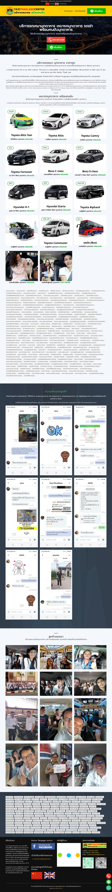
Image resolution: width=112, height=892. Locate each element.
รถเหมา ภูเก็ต (64, 804)
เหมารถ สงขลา (83, 825)
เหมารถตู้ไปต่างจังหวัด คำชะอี (93, 352)
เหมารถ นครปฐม (63, 818)
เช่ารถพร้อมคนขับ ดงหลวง (65, 335)
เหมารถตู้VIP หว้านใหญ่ (75, 364)
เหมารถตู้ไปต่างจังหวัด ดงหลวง (88, 342)
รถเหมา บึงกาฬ (47, 801)
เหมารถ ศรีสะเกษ (64, 825)
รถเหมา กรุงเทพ (18, 797)
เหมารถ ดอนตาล (35, 324)
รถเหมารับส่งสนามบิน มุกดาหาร (72, 293)
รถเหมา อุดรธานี (82, 811)
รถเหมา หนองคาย (29, 811)
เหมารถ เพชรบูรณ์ (59, 832)
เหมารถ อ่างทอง (61, 830)
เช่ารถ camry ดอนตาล (96, 331)
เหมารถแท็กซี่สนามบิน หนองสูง (53, 368)
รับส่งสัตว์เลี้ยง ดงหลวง (24, 338)
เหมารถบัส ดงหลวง (85, 340)
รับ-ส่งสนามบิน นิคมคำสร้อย (49, 317)
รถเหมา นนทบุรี (10, 801)
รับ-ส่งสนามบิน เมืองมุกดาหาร (13, 305)
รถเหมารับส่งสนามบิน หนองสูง (70, 368)
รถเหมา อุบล (19, 813)
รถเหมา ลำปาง (45, 806)
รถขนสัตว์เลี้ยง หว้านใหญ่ (56, 361)
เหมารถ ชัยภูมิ (9, 818)
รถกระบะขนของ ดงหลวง (97, 335)
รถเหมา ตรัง (27, 799)
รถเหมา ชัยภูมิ (9, 799)
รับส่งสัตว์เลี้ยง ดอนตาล (69, 326)
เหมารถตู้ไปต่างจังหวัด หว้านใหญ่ (60, 364)
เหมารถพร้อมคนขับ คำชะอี (85, 345)
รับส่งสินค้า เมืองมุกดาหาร (29, 302)
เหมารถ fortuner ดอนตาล (82, 331)
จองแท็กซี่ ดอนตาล (68, 324)
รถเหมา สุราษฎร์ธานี (95, 809)
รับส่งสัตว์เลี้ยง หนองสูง (38, 368)
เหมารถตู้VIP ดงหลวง (11, 345)
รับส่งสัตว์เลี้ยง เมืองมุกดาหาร (45, 302)
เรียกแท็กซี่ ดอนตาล (56, 324)
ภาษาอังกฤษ (61, 4)
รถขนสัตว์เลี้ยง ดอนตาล (54, 331)
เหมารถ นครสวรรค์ (97, 818)
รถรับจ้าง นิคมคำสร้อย (50, 312)
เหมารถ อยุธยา (51, 830)
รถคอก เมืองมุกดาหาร (68, 305)
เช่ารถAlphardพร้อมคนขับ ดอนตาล (45, 328)
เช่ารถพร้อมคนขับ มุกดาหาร (98, 291)
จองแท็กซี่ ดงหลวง (23, 335)
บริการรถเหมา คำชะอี (72, 345)
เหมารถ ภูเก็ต (64, 823)
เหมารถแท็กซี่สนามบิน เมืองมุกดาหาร (63, 302)
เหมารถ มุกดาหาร (21, 291)
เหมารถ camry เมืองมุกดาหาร (47, 309)
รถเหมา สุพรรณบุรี (84, 809)
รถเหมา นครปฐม (63, 799)
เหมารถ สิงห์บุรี (74, 827)
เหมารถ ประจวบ (76, 820)
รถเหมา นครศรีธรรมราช (85, 799)
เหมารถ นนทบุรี (10, 820)
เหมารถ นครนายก (53, 818)
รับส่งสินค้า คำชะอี (39, 347)
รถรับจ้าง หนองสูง (11, 366)
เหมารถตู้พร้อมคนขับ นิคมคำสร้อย (78, 321)
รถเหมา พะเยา (9, 804)
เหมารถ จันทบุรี (70, 816)
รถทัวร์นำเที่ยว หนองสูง (91, 371)
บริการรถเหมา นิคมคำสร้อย (90, 312)
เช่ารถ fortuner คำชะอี (24, 352)
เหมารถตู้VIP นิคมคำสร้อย (12, 324)
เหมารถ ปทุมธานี (66, 820)
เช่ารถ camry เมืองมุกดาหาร (31, 309)
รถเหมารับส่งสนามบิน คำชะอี (80, 347)
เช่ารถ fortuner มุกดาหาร (12, 298)
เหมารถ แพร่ (76, 832)
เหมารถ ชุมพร (18, 818)
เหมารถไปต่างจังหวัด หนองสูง (92, 366)
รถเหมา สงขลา (83, 806)
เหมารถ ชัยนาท (99, 816)
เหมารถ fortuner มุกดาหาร (28, 298)
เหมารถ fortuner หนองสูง (53, 373)
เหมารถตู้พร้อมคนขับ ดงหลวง (71, 342)
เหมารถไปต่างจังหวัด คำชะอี (13, 347)
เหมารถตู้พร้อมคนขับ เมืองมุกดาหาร (65, 309)
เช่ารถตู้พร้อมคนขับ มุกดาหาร (89, 293)
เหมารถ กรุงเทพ (18, 816)
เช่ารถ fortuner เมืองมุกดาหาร (80, 307)
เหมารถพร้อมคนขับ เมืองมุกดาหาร (59, 300)
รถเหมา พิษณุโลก (54, 804)
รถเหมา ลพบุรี (37, 806)
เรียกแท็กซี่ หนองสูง (22, 366)
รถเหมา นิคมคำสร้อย (26, 312)
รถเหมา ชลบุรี (90, 797)
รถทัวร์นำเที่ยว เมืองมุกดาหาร (33, 307)
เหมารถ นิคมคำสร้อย (38, 312)
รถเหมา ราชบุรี (28, 806)
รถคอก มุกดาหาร (42, 293)
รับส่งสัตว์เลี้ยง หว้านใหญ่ (72, 357)
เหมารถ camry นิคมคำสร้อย (61, 321)
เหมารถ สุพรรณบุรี (84, 827)
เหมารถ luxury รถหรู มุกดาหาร (51, 295)
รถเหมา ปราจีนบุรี (86, 801)
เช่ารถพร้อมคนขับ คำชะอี (99, 345)
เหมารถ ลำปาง (45, 825)
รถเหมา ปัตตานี (96, 801)
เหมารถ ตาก (44, 818)
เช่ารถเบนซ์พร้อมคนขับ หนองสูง (59, 371)
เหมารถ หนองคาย (29, 830)
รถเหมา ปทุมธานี (66, 801)
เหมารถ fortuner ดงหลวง (27, 342)
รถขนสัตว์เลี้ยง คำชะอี (11, 352)
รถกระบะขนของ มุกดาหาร (29, 293)
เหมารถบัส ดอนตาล (41, 331)
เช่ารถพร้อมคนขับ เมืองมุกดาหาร (77, 300)
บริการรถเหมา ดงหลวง (35, 335)
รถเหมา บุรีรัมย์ (56, 801)
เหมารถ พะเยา (9, 823)
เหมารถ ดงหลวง (81, 333)
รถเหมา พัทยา (27, 804)
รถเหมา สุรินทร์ (9, 811)
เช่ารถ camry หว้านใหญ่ (12, 364)
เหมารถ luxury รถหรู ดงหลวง (57, 340)
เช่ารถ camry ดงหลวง (42, 342)
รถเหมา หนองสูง (87, 364)
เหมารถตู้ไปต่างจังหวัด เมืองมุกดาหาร (85, 309)
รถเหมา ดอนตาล (25, 324)
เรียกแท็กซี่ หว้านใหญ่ (56, 354)
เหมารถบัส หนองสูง (11, 373)
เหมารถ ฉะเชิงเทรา (80, 816)
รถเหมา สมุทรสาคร (35, 809)
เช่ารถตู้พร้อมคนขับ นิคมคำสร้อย (87, 317)
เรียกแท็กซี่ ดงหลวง (11, 335)
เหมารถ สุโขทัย (19, 830)
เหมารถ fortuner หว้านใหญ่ (86, 361)
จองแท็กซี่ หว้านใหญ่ (68, 354)
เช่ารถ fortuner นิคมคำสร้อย (13, 321)
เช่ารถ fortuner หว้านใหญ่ (71, 361)
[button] (56, 40)
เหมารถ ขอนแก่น (61, 816)
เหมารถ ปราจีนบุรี (86, 820)
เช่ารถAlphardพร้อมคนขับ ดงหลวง (89, 338)
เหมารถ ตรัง (27, 818)
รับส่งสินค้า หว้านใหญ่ (59, 357)
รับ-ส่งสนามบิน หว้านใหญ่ (30, 359)
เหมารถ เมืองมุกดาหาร (82, 298)
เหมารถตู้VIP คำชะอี (11, 354)
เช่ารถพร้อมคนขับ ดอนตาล (12, 326)
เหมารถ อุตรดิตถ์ (92, 830)
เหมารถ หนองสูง (97, 364)
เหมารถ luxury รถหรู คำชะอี (70, 350)
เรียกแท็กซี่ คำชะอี (51, 345)
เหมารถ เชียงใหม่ (39, 832)
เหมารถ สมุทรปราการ (11, 827)
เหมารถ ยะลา (83, 823)
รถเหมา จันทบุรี (70, 797)
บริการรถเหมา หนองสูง (46, 366)
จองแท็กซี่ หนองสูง (34, 366)
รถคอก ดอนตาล (75, 328)
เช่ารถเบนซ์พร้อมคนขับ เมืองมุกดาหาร (85, 305)
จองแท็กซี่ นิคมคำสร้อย (76, 312)
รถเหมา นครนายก (53, 799)
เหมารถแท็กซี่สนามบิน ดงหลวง (39, 338)
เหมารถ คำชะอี (31, 345)
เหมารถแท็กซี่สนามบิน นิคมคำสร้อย (14, 317)
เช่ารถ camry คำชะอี (51, 352)
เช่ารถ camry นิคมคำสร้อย (46, 321)
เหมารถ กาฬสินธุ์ (39, 816)
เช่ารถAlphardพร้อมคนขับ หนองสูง (15, 371)
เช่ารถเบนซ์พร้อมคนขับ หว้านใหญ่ (93, 359)
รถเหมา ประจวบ (76, 801)
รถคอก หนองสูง (45, 371)
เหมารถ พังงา (18, 823)
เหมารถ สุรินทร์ (9, 830)
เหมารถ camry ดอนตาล (12, 333)
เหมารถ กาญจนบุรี (29, 816)
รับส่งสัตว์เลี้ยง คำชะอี (50, 347)
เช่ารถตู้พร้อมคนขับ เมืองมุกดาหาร (53, 305)
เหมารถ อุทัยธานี (10, 832)
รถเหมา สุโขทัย (19, 811)
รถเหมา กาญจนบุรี (29, 797)
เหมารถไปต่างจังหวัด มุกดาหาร (13, 293)
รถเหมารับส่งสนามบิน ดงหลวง (56, 338)
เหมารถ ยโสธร (91, 823)
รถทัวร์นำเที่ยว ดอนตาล (28, 331)
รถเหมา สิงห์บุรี (74, 809)
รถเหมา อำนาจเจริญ (71, 811)
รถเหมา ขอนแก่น (61, 797)
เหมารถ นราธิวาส (20, 820)
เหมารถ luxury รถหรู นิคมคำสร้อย (45, 319)
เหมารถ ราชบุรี (28, 825)
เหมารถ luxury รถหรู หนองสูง (76, 371)
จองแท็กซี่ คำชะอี (61, 345)
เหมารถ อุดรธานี (82, 830)
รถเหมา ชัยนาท (99, 797)
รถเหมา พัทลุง (36, 804)
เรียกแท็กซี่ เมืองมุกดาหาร (12, 300)
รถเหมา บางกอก (38, 801)
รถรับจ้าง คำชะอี (41, 345)
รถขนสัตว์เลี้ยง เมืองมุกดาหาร (63, 307)
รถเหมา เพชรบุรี (48, 813)
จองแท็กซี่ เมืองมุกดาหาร (27, 300)
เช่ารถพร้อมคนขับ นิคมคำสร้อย (31, 314)
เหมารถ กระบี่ (9, 816)
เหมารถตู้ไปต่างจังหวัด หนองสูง (14, 375)
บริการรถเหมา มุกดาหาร (68, 291)
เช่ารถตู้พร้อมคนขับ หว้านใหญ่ (65, 359)
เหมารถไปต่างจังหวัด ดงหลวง (81, 335)
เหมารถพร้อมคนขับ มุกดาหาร (83, 291)
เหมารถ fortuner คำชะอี (38, 352)
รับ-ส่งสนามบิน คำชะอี (94, 347)
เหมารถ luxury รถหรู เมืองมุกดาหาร (15, 307)
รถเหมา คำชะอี (22, 345)
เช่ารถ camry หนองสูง (67, 373)
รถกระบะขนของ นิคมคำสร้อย (65, 314)
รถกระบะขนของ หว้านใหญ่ (45, 357)
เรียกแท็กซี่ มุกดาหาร (32, 291)
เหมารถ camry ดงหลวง (56, 342)
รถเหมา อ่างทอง (61, 811)
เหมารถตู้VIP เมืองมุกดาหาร (13, 312)
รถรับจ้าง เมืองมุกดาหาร (96, 298)
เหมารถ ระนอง (9, 825)
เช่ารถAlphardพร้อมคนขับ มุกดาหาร (15, 295)
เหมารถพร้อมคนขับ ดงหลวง (50, 335)
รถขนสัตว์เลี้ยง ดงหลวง (98, 340)
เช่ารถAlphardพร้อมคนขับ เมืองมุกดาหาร (33, 305)
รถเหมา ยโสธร (91, 804)
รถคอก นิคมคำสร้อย (11, 319)
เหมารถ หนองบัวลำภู (40, 830)
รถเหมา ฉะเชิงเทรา (80, 797)
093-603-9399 (93, 851)
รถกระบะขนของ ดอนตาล (44, 326)
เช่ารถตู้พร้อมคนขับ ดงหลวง (13, 340)
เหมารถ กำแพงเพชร (50, 816)
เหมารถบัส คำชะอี (95, 350)
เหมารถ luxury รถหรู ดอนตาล (13, 331)
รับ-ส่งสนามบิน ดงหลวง (72, 338)
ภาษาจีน (49, 4)
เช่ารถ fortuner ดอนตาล (68, 331)
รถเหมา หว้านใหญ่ (22, 354)
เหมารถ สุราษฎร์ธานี (95, 827)
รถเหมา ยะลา (83, 804)
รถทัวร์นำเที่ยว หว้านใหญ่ (30, 361)
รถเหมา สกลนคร (74, 806)
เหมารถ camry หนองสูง (81, 373)
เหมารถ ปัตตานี (96, 820)
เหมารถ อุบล (19, 832)
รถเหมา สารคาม (64, 809)
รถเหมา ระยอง (18, 806)
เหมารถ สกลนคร (74, 825)
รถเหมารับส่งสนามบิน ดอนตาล (13, 328)
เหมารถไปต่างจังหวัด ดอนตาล (28, 326)
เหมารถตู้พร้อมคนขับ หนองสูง (96, 373)
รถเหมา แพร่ (76, 813)
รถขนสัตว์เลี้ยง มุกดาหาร (92, 295)
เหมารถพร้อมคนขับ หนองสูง (60, 366)
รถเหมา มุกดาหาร (10, 291)
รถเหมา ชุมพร (18, 799)
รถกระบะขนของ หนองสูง (12, 368)
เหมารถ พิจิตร (45, 823)
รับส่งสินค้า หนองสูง (25, 368)
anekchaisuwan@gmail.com (95, 855)
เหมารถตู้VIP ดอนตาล (59, 333)
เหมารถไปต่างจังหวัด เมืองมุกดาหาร (95, 300)
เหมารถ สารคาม (64, 827)
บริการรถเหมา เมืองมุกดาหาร (42, 300)
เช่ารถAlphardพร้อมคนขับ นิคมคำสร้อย (67, 317)
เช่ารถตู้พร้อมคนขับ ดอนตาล (62, 328)
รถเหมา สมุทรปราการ (11, 809)
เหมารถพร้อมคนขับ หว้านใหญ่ (96, 354)
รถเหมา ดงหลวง (71, 333)
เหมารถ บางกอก (38, 820)
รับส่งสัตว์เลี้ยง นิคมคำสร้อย (94, 314)
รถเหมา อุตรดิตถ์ (92, 811)
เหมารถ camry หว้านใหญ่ (26, 364)
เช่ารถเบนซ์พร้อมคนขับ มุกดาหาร (33, 295)
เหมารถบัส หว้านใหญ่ (43, 361)
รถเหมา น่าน (29, 801)
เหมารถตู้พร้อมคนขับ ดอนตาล (27, 333)
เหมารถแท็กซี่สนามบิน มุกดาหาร (55, 293)
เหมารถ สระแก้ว (54, 827)
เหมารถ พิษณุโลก (54, 823)
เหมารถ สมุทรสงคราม (24, 827)
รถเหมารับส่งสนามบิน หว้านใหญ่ (14, 359)
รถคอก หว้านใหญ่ (78, 359)
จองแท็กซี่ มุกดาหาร (44, 291)
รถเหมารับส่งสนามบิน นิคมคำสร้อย (33, 317)
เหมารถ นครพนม (73, 818)
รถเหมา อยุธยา (51, 811)
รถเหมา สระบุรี (45, 809)
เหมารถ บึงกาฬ (47, 820)
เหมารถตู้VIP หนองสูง (29, 375)
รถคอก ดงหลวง (26, 340)
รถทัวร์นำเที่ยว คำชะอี (84, 350)
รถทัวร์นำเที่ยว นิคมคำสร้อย (62, 319)
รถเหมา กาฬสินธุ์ (39, 797)
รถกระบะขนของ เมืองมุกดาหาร (13, 302)
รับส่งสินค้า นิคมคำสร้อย (80, 314)
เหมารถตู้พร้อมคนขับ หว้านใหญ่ (42, 364)
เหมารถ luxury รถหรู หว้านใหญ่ (14, 361)
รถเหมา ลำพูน (54, 806)
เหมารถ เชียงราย (28, 832)
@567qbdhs (95, 853)
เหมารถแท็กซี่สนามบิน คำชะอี (64, 347)
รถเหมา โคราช (95, 813)
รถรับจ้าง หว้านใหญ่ (44, 354)
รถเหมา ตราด (35, 799)
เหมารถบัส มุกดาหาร (79, 295)
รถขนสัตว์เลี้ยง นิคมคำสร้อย (90, 319)
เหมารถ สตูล (93, 825)
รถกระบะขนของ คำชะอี (27, 347)
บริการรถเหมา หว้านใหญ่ (81, 354)
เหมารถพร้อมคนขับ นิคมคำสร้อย (14, 314)
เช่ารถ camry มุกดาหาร (42, 298)
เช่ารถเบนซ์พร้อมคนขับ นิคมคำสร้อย (26, 319)
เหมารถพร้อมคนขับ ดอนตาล (94, 324)
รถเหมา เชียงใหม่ (39, 813)
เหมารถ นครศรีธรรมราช (85, 818)
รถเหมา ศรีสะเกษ (64, 806)
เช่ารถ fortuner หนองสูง (38, 373)
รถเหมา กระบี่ (9, 797)
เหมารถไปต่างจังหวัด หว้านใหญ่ (29, 357)
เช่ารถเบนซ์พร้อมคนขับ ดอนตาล (89, 328)
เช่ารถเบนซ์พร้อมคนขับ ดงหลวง (40, 340)
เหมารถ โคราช (95, 832)
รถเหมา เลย (68, 813)
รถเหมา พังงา (18, 804)
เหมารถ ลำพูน (54, 825)
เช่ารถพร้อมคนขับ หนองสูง (76, 366)
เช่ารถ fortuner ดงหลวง (12, 342)
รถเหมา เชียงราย (28, 813)
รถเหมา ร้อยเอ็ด (101, 804)
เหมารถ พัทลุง (36, 823)
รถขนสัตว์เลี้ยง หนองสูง (24, 373)
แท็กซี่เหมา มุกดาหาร (55, 291)
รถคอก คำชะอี (42, 350)
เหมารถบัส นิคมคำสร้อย (76, 319)
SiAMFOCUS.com (58, 888)
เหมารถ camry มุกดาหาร (56, 298)
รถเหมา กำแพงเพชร (50, 797)
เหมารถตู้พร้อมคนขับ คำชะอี (77, 352)
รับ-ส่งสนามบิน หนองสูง (86, 368)
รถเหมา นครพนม (73, 799)
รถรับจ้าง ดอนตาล (45, 324)
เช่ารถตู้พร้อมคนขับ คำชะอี (30, 350)
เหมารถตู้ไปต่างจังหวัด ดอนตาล (44, 333)
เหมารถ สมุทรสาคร (35, 827)
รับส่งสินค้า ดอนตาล (57, 326)
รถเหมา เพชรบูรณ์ (59, 813)
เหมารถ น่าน (29, 820)
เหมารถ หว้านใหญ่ (33, 354)
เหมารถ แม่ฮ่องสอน (85, 832)
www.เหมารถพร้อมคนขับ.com (42, 859)
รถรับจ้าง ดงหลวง (91, 333)
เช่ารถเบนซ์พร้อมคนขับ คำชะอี (55, 350)
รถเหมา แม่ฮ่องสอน (85, 813)
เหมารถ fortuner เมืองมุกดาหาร (14, 309)
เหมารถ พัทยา (27, 823)
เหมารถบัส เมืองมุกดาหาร (48, 307)
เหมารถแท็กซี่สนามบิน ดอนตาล (85, 326)
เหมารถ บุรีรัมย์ (56, 820)
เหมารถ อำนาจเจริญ (71, 830)
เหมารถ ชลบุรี (90, 816)
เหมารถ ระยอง (18, 825)
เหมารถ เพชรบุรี (48, 832)
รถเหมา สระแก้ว (54, 809)
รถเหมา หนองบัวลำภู (40, 811)
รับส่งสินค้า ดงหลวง (11, 338)
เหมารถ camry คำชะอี (63, 352)
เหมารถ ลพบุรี (37, 825)
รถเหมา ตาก (44, 799)
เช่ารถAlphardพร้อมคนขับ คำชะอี (14, 350)
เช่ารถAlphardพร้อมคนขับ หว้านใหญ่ (47, 359)
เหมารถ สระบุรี (45, 827)
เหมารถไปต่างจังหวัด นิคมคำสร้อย (48, 314)
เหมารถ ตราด (35, 818)
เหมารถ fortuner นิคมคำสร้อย (30, 321)
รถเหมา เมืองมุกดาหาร (69, 298)
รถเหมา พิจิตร (45, 804)
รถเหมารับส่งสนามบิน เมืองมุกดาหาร (82, 302)
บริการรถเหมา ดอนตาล (80, 324)
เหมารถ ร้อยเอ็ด (101, 823)
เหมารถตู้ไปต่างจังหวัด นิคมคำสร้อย (96, 321)
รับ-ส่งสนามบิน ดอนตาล (29, 328)
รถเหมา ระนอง (9, 806)
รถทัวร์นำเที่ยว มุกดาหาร (66, 295)
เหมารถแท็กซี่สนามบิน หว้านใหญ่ (88, 357)
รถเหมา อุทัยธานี (10, 813)
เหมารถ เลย (68, 832)
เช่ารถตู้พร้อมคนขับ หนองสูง (32, 371)
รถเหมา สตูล (93, 806)
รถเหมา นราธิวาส (20, 801)
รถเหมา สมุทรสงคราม (24, 809)
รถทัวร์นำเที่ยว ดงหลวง (72, 340)
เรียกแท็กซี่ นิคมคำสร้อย (63, 312)
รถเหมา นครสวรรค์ (97, 799)
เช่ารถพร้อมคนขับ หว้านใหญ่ (13, 357)
